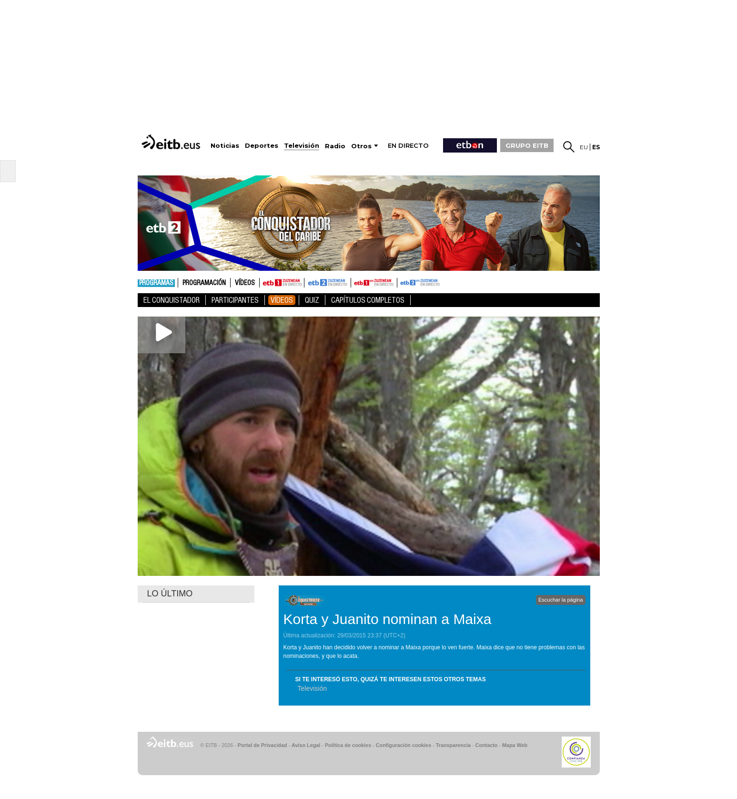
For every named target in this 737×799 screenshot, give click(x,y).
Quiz (312, 300)
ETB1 (281, 282)
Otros (361, 146)
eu (584, 147)
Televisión (312, 688)
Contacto (486, 745)
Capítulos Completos (367, 300)
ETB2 (328, 282)
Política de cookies (348, 745)
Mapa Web (514, 745)
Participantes (235, 300)
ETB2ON (401, 282)
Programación (204, 283)
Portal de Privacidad (262, 745)
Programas (156, 283)
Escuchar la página (560, 600)
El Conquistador (171, 300)
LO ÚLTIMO (170, 593)
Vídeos (245, 283)
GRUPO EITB (526, 145)
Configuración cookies (403, 745)
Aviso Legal (306, 745)
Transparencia (453, 745)
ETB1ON (355, 282)
